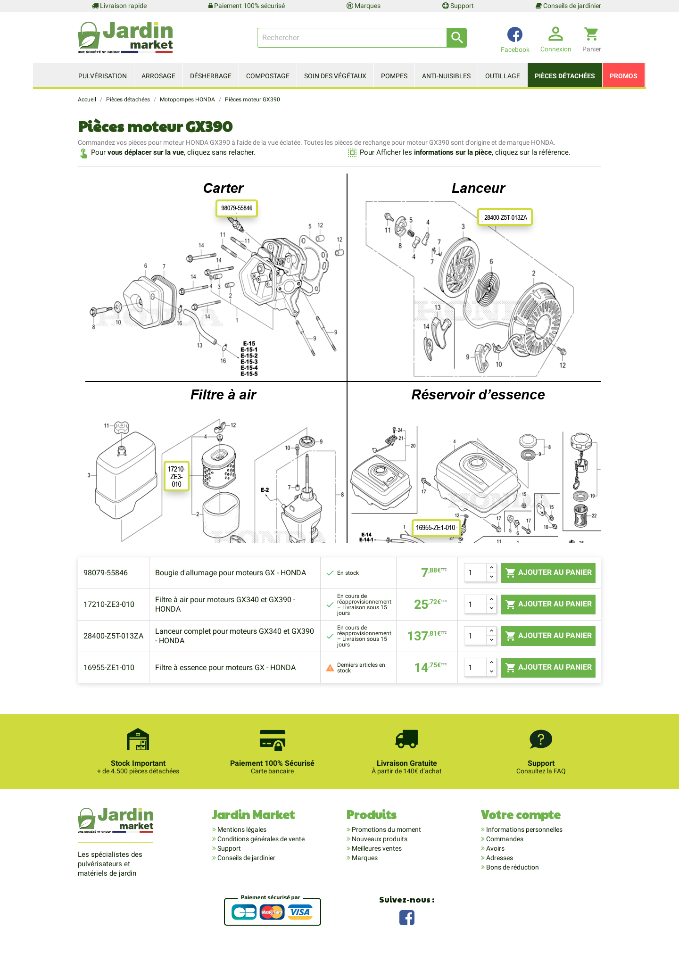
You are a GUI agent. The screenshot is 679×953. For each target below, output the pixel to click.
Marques (364, 5)
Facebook (406, 916)
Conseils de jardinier (568, 5)
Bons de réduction (512, 867)
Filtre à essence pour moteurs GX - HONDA (225, 667)
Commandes (504, 839)
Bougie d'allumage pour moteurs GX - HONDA (230, 572)
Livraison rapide (119, 5)
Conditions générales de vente (260, 839)
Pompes (394, 76)
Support (458, 5)
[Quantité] (475, 572)
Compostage (268, 76)
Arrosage (158, 76)
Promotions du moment (385, 829)
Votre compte (521, 814)
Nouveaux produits (378, 839)
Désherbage (211, 76)
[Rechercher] (362, 38)
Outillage (502, 76)
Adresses (499, 858)
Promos (624, 76)
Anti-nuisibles (446, 76)
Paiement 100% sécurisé (246, 5)
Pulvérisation (102, 76)
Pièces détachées (565, 76)
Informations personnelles (524, 829)
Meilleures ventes (376, 848)
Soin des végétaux (335, 76)
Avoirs (495, 848)
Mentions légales (241, 829)
